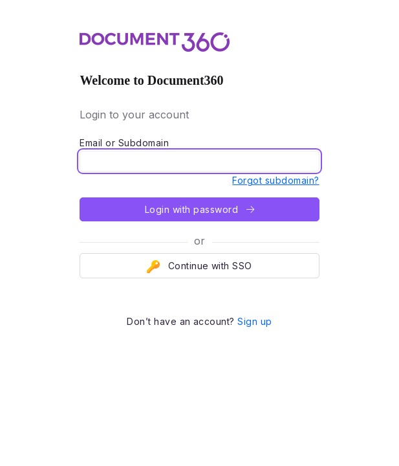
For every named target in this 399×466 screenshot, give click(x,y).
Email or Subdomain (124, 142)
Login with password (199, 209)
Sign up (254, 321)
